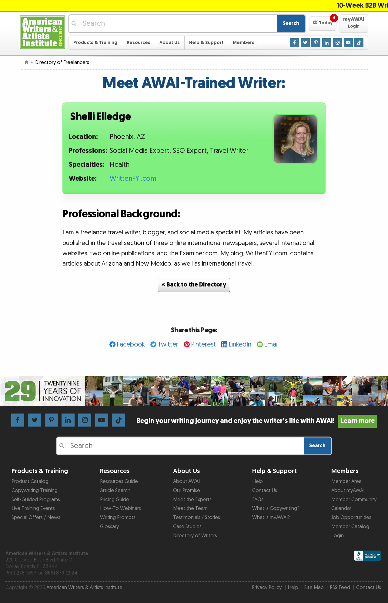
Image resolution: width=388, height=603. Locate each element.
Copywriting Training (35, 490)
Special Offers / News (36, 517)
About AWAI (186, 481)
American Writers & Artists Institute (84, 587)
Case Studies (187, 526)
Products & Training (95, 42)
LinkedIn (240, 344)
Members (243, 42)
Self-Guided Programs (36, 499)
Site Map (314, 587)
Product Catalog (30, 481)
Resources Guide (119, 481)
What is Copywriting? (275, 508)
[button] (322, 23)
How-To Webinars (120, 508)
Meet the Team (190, 508)
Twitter (168, 344)
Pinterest (203, 344)
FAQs (257, 499)
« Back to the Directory (194, 285)
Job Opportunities (351, 517)
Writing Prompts (117, 517)
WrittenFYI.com (133, 178)
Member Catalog (350, 526)
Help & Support (206, 42)
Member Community (353, 499)
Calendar (341, 508)
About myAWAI (347, 490)
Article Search (115, 490)
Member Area (346, 481)
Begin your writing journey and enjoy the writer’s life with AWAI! (256, 421)
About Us (169, 42)
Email (271, 344)
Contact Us (264, 490)
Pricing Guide (114, 499)
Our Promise (186, 490)
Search (291, 23)
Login (337, 535)
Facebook (131, 344)
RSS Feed (340, 587)
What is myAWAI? (271, 517)
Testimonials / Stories (196, 517)
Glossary (109, 526)
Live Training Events (33, 508)
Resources (138, 42)
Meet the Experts (192, 499)
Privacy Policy (267, 587)
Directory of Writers (195, 535)
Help (257, 481)
